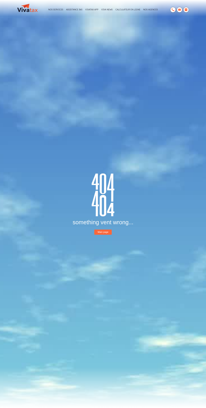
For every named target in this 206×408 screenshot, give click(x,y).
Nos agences (150, 9)
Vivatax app (91, 9)
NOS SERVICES (55, 9)
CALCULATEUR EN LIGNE (127, 9)
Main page (103, 232)
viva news (107, 9)
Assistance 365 (74, 9)
